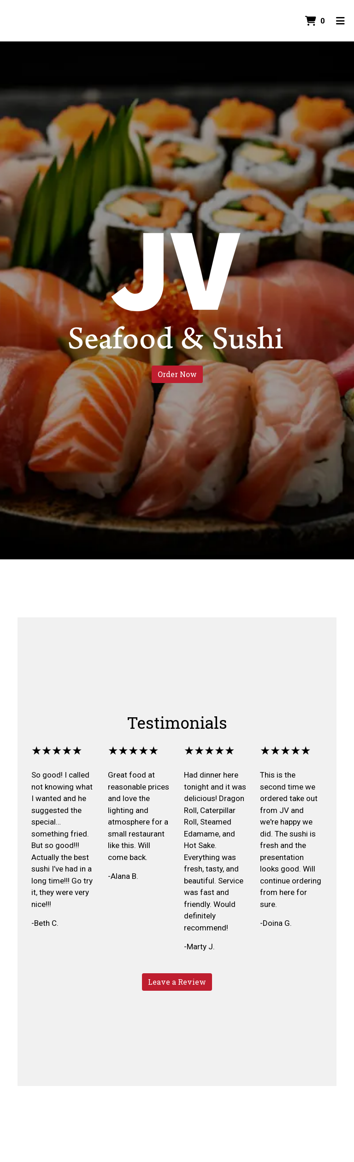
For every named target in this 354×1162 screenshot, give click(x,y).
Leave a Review (177, 982)
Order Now (177, 374)
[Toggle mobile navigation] (340, 21)
